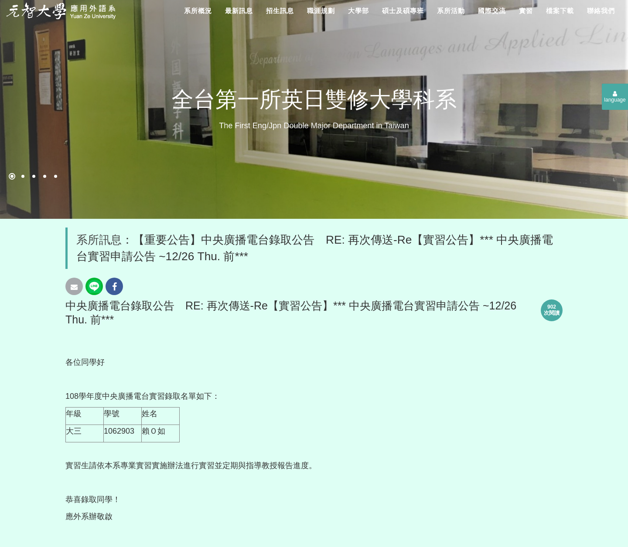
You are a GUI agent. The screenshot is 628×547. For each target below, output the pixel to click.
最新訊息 (239, 10)
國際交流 (492, 10)
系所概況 (198, 10)
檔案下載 (560, 10)
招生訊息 (280, 10)
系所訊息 (99, 239)
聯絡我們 (601, 10)
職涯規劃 (321, 10)
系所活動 (451, 10)
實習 (526, 10)
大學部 (358, 10)
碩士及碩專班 (403, 10)
